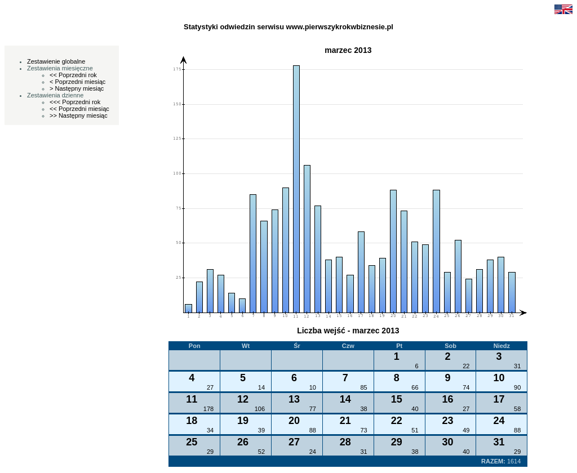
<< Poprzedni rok (73, 75)
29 (210, 451)
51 (414, 430)
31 (517, 366)
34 (210, 430)
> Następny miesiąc (77, 88)
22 (466, 366)
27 (210, 387)
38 (364, 408)
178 (208, 408)
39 (261, 430)
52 (261, 451)
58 (517, 408)
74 (466, 387)
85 (364, 387)
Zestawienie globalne (56, 61)
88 (312, 430)
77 (312, 408)
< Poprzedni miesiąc (77, 81)
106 (260, 408)
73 (364, 430)
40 (414, 408)
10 (312, 387)
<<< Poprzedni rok (75, 102)
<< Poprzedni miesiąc (79, 108)
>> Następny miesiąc (79, 115)
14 (261, 387)
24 (312, 451)
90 (517, 387)
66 (414, 387)
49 (466, 430)
